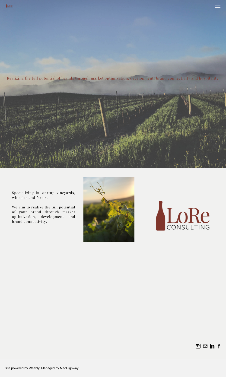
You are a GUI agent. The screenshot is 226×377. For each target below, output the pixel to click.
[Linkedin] (212, 346)
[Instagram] (198, 346)
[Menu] (218, 6)
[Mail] (205, 346)
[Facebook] (219, 346)
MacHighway (69, 368)
